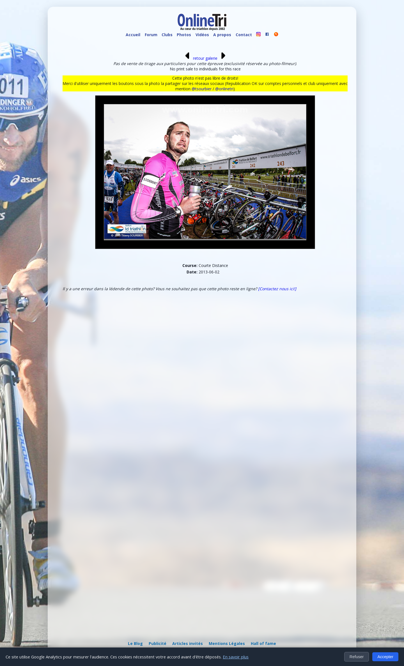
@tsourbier (202, 88)
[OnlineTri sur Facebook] (267, 35)
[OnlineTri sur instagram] (258, 35)
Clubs (167, 34)
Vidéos (202, 34)
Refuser (357, 657)
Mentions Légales (227, 643)
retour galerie (205, 58)
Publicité (157, 643)
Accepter (385, 657)
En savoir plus (236, 657)
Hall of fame (263, 643)
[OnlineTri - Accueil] (202, 22)
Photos (184, 34)
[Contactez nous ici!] (277, 288)
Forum (151, 34)
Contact (244, 34)
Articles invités (187, 643)
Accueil (133, 34)
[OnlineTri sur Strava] (276, 35)
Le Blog (135, 643)
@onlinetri (224, 88)
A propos (222, 34)
